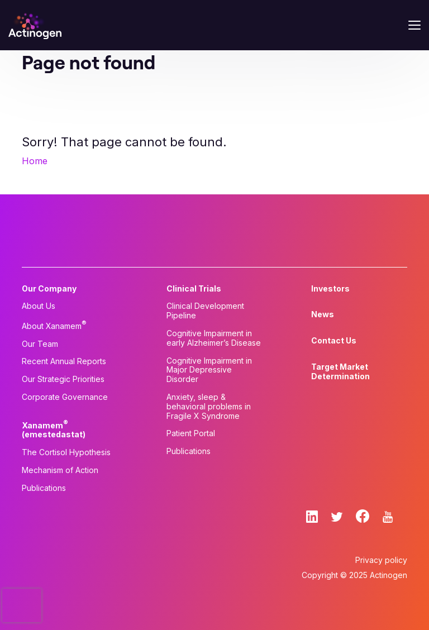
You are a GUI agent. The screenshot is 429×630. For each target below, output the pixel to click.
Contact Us (333, 340)
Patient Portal (190, 433)
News (322, 314)
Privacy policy (381, 560)
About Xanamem (54, 325)
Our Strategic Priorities (63, 379)
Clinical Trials (193, 288)
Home (34, 160)
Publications (44, 488)
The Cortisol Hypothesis (66, 452)
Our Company (49, 288)
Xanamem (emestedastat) (53, 429)
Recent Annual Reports (64, 361)
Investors (330, 288)
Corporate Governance (65, 397)
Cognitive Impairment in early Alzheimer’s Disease (213, 338)
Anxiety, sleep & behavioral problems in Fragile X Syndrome (208, 407)
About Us (38, 306)
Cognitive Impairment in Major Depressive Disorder (209, 370)
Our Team (40, 344)
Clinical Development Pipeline (205, 311)
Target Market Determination (340, 371)
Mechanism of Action (60, 470)
